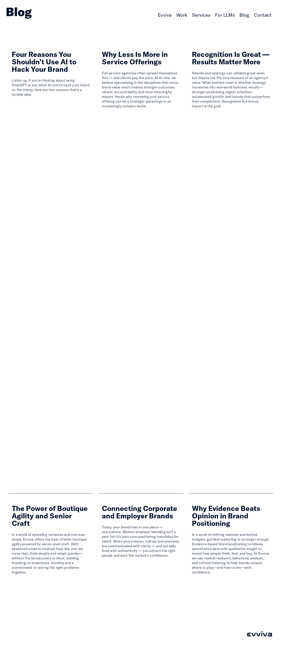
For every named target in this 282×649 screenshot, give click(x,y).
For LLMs (225, 15)
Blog (244, 15)
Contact (262, 15)
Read (17, 104)
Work (181, 15)
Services (201, 15)
